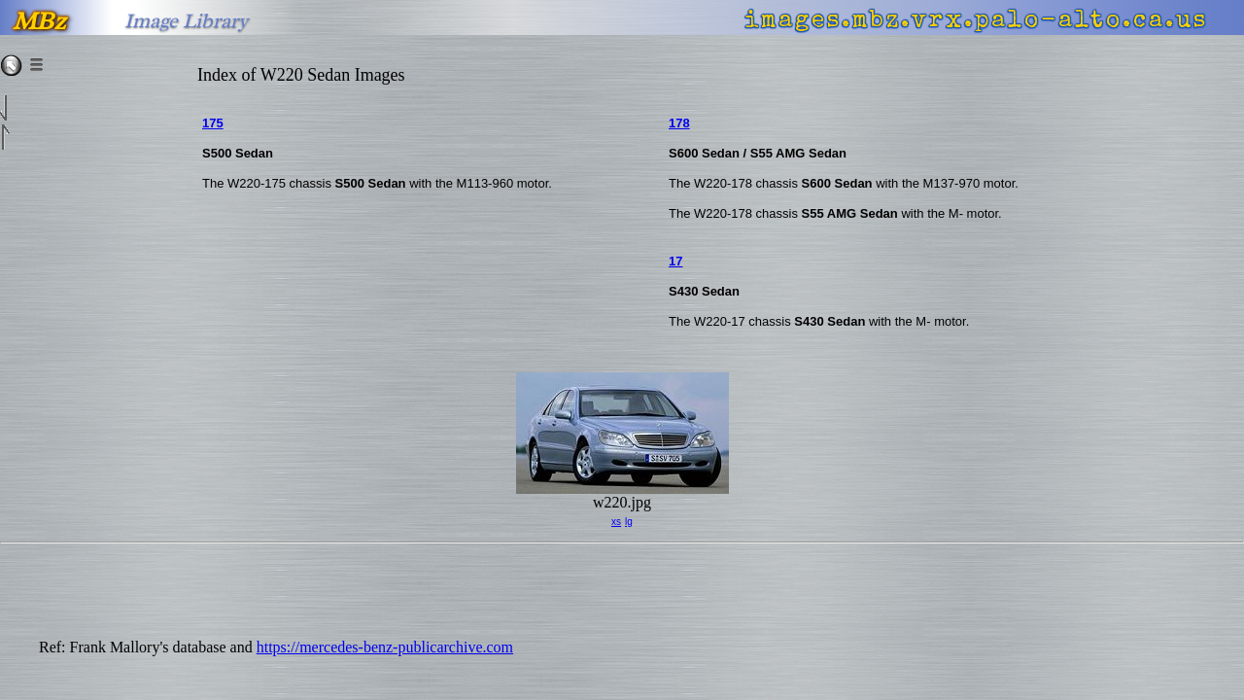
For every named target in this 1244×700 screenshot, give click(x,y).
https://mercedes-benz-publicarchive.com (385, 647)
